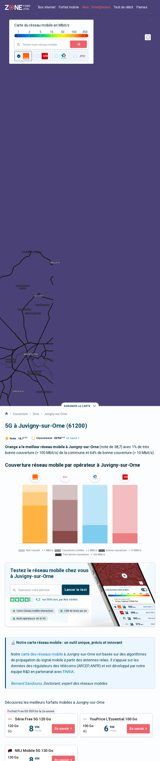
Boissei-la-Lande (117, 551)
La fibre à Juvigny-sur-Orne (80, 514)
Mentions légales (19, 731)
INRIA (69, 368)
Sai (10, 551)
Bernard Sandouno (26, 380)
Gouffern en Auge (22, 576)
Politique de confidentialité (27, 743)
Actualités (13, 669)
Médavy (101, 564)
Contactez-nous (18, 608)
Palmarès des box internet (26, 711)
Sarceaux (87, 551)
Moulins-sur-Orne (72, 564)
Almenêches (55, 576)
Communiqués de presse (26, 663)
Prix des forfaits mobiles (25, 700)
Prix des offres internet (24, 694)
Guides (11, 674)
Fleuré (121, 564)
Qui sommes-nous (20, 657)
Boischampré (18, 564)
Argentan (64, 551)
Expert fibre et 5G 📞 (22, 613)
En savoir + (72, 134)
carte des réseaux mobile (42, 350)
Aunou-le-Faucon (34, 551)
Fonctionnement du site (24, 737)
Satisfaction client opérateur (28, 706)
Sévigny (43, 564)
